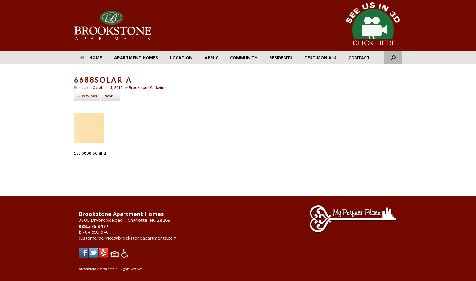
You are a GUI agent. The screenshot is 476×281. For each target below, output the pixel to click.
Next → (110, 96)
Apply (211, 57)
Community (243, 57)
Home (91, 57)
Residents (280, 57)
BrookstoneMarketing (148, 87)
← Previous (87, 96)
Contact (359, 57)
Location (181, 57)
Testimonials (320, 57)
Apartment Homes (136, 57)
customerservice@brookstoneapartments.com (128, 238)
